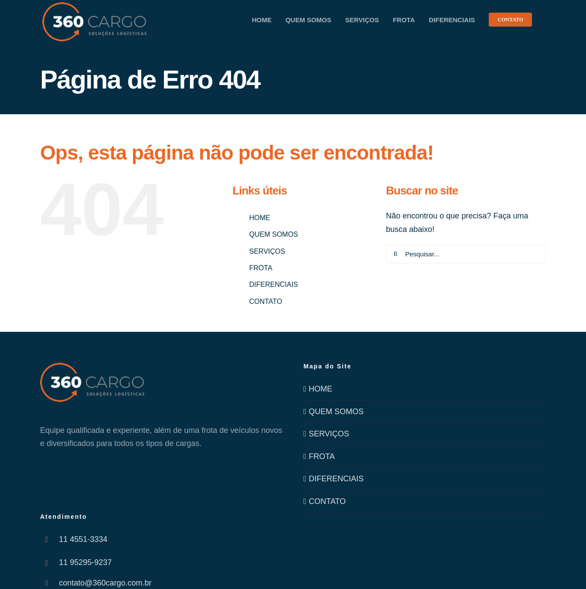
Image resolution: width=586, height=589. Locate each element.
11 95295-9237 (85, 562)
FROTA (261, 268)
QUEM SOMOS (273, 234)
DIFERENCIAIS (273, 284)
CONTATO (266, 301)
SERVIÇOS (267, 251)
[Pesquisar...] (466, 254)
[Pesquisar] (395, 254)
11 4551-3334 (83, 539)
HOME (259, 217)
